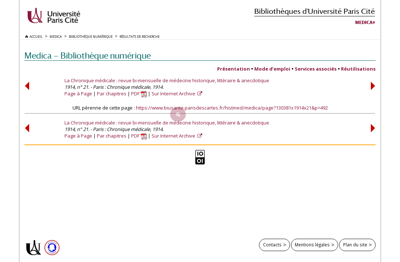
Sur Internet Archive (174, 93)
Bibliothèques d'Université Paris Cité (314, 11)
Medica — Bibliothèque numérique (87, 55)
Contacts (272, 244)
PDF (139, 93)
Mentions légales (312, 244)
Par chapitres (111, 93)
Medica (364, 22)
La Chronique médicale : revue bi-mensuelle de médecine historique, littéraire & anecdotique (166, 80)
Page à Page (78, 93)
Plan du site (355, 244)
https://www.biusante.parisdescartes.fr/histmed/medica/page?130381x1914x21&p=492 (232, 107)
